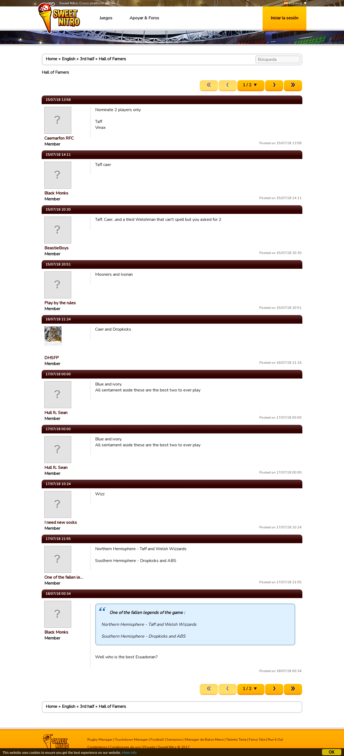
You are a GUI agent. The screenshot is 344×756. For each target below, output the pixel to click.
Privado (149, 747)
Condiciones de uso (125, 747)
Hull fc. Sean (55, 413)
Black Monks (56, 193)
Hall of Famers (112, 59)
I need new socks (60, 522)
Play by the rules (60, 303)
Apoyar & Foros (144, 18)
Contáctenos (97, 747)
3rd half (87, 59)
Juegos (105, 18)
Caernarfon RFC (59, 138)
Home (51, 59)
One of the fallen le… (63, 577)
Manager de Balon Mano (204, 739)
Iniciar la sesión (284, 18)
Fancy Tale (257, 739)
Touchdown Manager (131, 739)
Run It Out (275, 739)
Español (293, 3)
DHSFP (51, 358)
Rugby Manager (100, 739)
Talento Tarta (236, 739)
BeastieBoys (56, 248)
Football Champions (166, 739)
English (68, 59)
